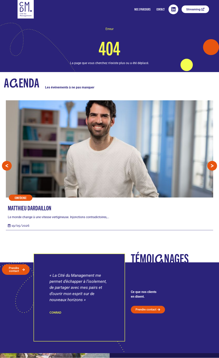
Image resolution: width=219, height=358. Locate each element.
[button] (7, 166)
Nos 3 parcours (142, 9)
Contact (160, 9)
